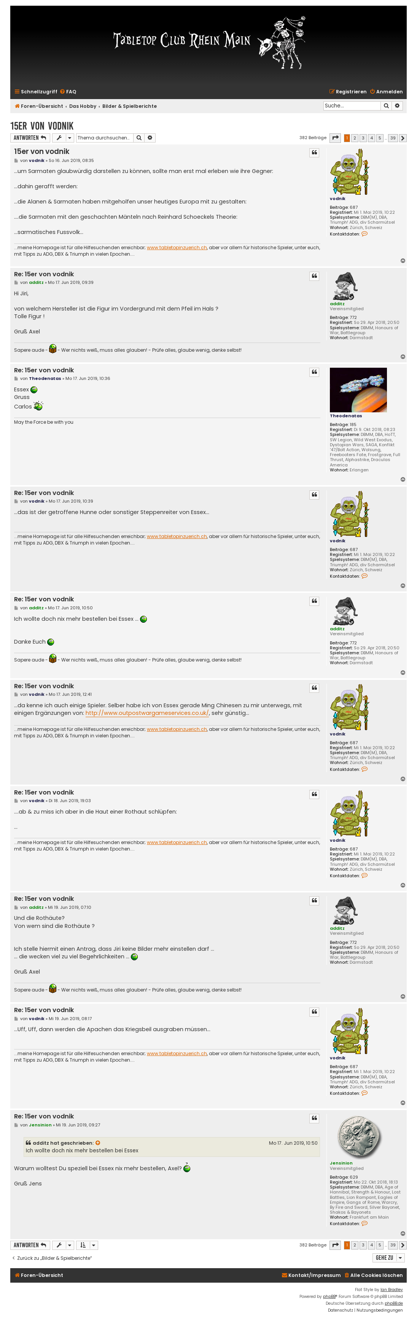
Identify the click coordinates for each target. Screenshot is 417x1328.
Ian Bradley (391, 1290)
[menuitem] (67, 92)
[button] (335, 138)
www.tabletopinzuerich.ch (177, 248)
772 (353, 317)
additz (337, 304)
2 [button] (354, 138)
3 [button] (363, 138)
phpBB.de (394, 1303)
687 (354, 207)
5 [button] (380, 138)
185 (353, 424)
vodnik (337, 198)
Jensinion (341, 1163)
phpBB (329, 1296)
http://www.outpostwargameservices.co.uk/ (147, 713)
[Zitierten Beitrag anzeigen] (98, 1143)
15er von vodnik (41, 126)
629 (354, 1177)
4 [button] (371, 138)
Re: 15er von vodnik (44, 275)
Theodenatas (346, 416)
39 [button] (393, 138)
